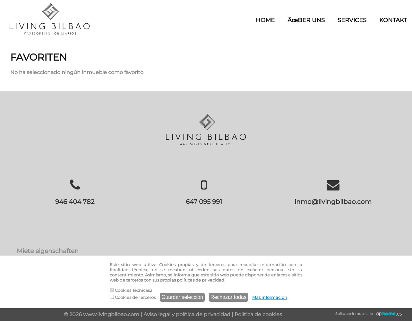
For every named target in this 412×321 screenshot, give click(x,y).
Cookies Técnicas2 (131, 290)
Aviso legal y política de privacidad (186, 314)
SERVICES (352, 20)
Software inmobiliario (354, 313)
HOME (265, 20)
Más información (269, 297)
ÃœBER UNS (306, 20)
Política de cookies (258, 314)
